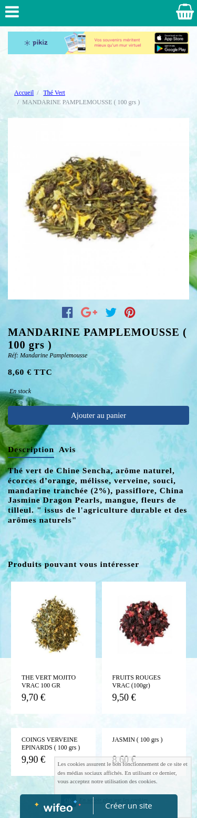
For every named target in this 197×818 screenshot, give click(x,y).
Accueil (24, 92)
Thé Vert (54, 92)
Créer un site (128, 805)
